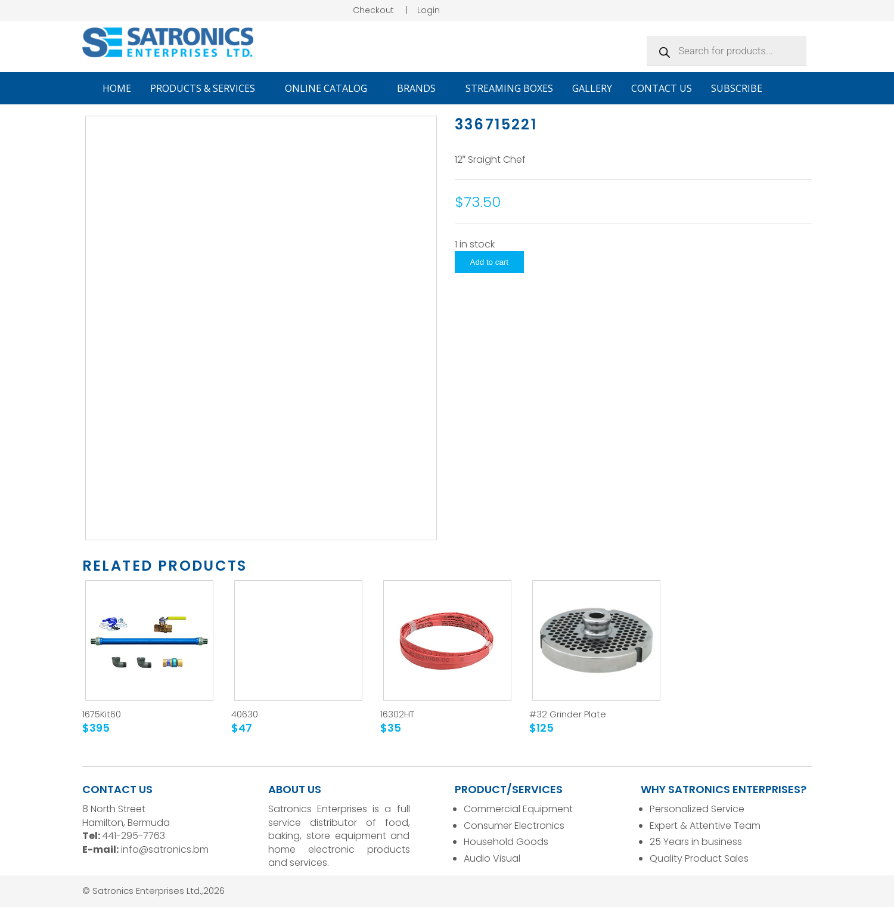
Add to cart (489, 262)
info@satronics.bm (165, 849)
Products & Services (208, 88)
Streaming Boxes (509, 88)
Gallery (592, 88)
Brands (421, 88)
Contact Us (661, 88)
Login (428, 10)
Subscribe (736, 88)
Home (117, 88)
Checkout (373, 10)
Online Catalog (331, 88)
